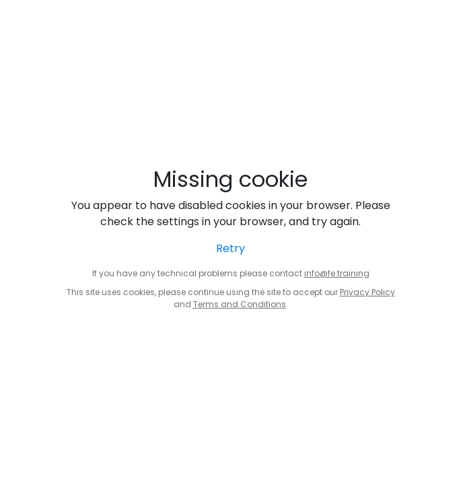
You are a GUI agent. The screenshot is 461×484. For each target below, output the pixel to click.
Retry (230, 248)
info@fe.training (336, 273)
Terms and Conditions (239, 304)
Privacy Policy (367, 292)
